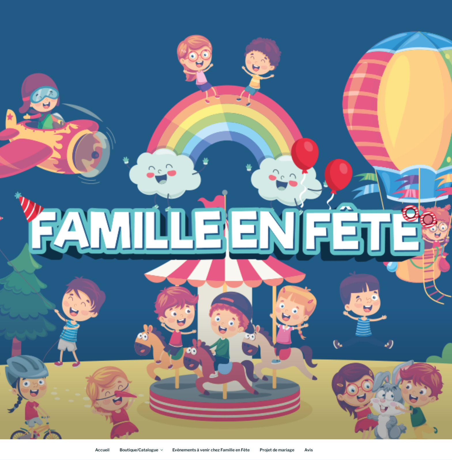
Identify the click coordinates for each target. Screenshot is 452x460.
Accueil (102, 449)
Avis (308, 449)
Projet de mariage (277, 449)
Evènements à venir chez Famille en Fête (211, 449)
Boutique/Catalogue (142, 449)
